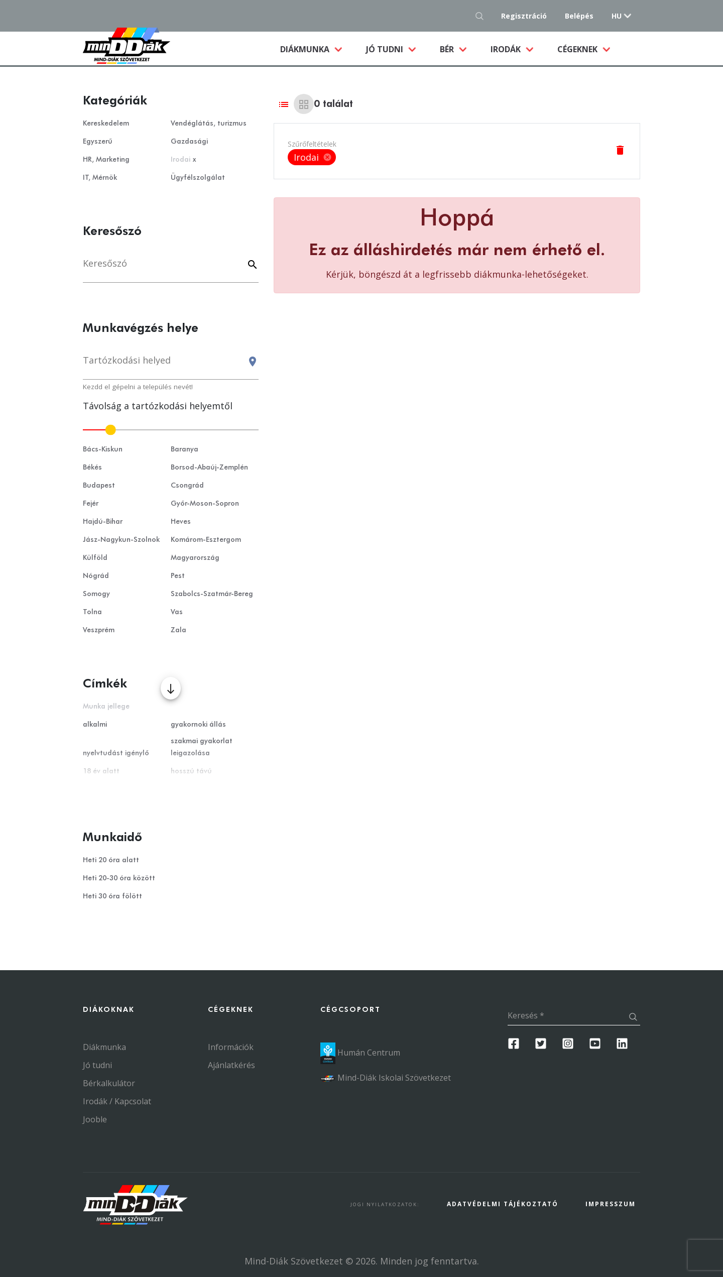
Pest (178, 575)
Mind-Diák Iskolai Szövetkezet (385, 1077)
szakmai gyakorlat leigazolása (201, 747)
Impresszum (610, 1204)
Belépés (579, 16)
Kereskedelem (106, 123)
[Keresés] (171, 268)
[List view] (284, 104)
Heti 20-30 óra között (119, 878)
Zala (178, 630)
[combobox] (171, 365)
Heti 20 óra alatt (111, 860)
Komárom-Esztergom (206, 539)
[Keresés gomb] (482, 16)
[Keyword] (251, 265)
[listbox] (312, 157)
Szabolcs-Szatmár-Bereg (212, 594)
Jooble (95, 1119)
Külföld (95, 557)
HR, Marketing (106, 159)
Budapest (99, 485)
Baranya (184, 449)
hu (617, 16)
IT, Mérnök (100, 177)
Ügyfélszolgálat (198, 177)
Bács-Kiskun (103, 449)
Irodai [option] (312, 157)
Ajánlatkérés (231, 1065)
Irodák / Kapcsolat (117, 1101)
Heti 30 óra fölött (112, 896)
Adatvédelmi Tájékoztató (502, 1204)
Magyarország (195, 557)
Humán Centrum (360, 1052)
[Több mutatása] (171, 688)
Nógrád (96, 575)
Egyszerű (97, 141)
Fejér (90, 503)
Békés (92, 467)
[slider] (171, 430)
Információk (231, 1047)
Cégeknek (578, 49)
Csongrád (187, 485)
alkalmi (95, 724)
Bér (448, 49)
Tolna (92, 612)
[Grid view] (304, 104)
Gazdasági (189, 141)
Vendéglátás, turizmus (209, 123)
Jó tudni (385, 49)
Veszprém (98, 630)
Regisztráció (524, 16)
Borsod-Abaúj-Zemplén (209, 467)
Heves (181, 521)
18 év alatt (101, 771)
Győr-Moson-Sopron (205, 503)
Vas (177, 612)
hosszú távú (191, 771)
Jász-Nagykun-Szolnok (121, 539)
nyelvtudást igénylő (116, 753)
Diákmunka (317, 49)
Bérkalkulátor (109, 1083)
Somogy (96, 594)
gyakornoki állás (198, 724)
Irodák (507, 49)
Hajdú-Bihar (103, 521)
